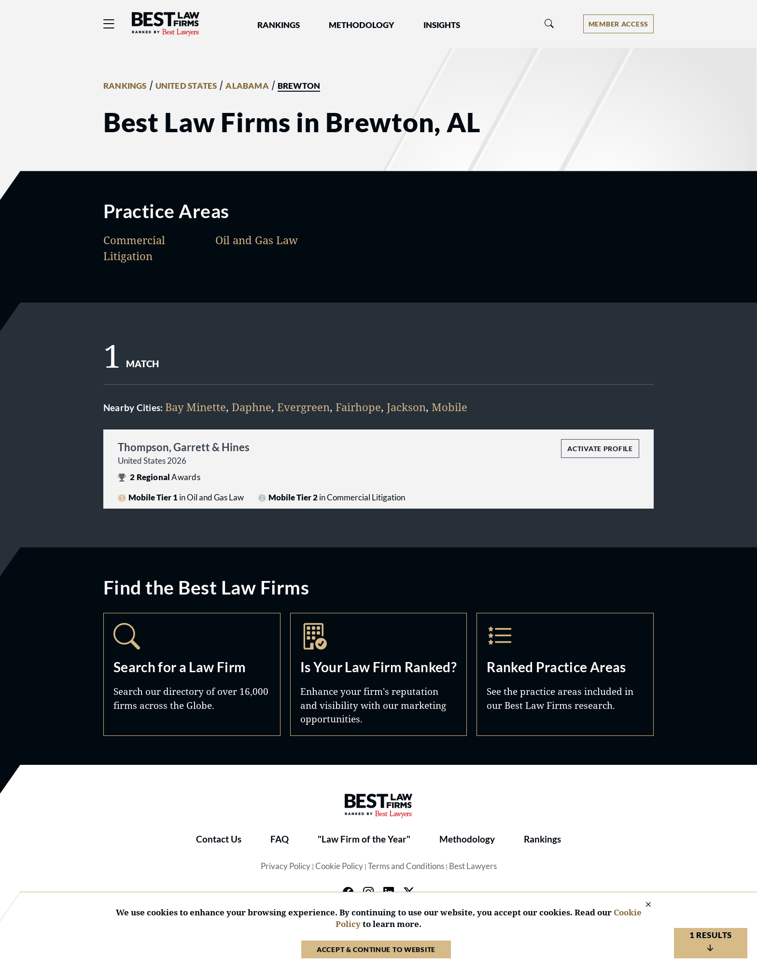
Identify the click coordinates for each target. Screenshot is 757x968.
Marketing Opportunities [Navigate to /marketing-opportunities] (379, 674)
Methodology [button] (361, 25)
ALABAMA (246, 86)
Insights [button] (441, 25)
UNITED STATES (186, 86)
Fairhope (358, 407)
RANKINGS (125, 86)
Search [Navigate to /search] (192, 674)
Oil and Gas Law (256, 240)
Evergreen (303, 407)
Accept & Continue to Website (376, 949)
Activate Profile (599, 448)
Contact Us (218, 839)
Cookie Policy (339, 866)
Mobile (449, 407)
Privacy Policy (285, 866)
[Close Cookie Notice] (642, 905)
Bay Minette (195, 407)
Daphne (251, 407)
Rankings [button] (278, 25)
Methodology (467, 839)
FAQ (279, 839)
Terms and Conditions (406, 866)
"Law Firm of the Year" (364, 839)
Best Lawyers (473, 866)
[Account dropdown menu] (618, 23)
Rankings (542, 839)
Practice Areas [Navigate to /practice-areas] (565, 674)
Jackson (406, 407)
